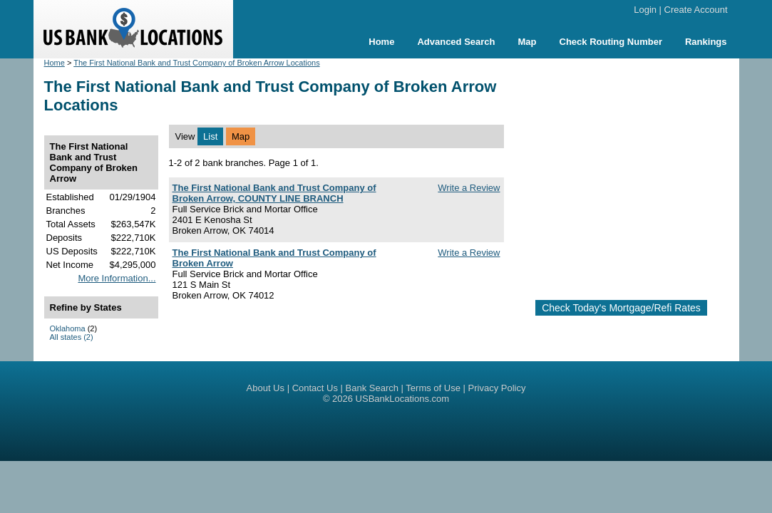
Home (381, 41)
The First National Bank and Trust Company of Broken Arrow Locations (196, 62)
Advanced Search (456, 41)
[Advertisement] (634, 173)
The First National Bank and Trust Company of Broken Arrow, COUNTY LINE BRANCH (274, 193)
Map (527, 41)
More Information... (116, 278)
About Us (265, 388)
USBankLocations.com (403, 398)
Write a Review (469, 187)
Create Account (696, 9)
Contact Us (315, 388)
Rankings (706, 41)
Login (645, 9)
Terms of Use (433, 388)
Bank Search (372, 388)
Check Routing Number (611, 41)
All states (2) (71, 337)
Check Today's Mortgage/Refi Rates (621, 308)
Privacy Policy (497, 388)
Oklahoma (68, 328)
